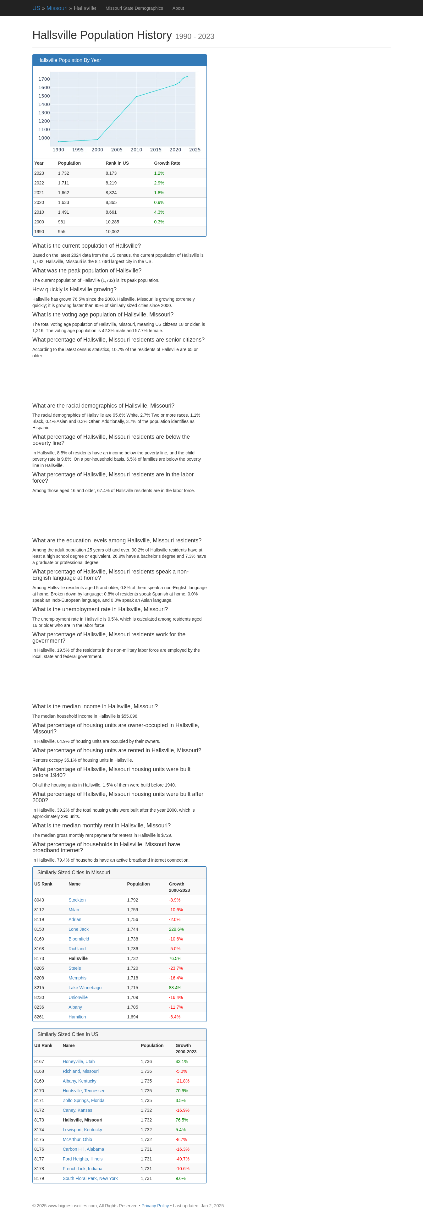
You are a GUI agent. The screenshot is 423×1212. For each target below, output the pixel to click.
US (36, 8)
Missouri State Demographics (134, 8)
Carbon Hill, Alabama (83, 1149)
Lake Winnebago (85, 987)
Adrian (75, 919)
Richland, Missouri (81, 1071)
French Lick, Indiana (82, 1168)
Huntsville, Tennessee (84, 1090)
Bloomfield (79, 938)
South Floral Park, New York (90, 1178)
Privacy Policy (155, 1205)
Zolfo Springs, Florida (84, 1100)
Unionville (78, 997)
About (178, 8)
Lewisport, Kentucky (82, 1129)
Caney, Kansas (77, 1110)
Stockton (77, 899)
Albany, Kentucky (79, 1080)
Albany (75, 1007)
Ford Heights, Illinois (83, 1158)
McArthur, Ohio (77, 1139)
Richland (77, 948)
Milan (74, 909)
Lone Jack (79, 929)
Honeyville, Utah (79, 1061)
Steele (75, 968)
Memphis (77, 977)
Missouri (57, 8)
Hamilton (77, 1016)
